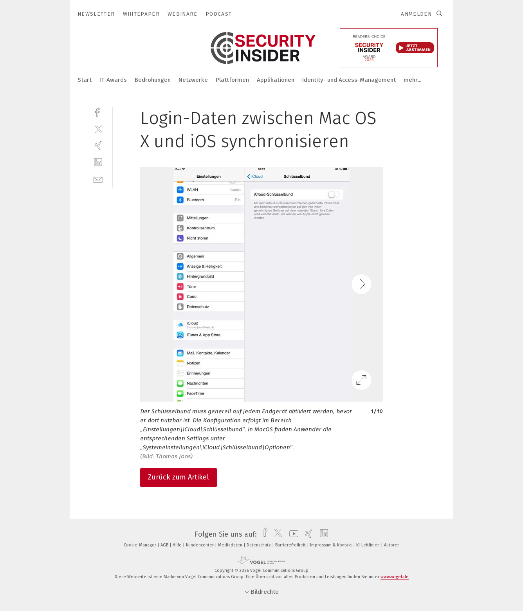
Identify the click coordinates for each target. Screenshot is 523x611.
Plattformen (232, 79)
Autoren (392, 545)
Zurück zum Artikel (178, 477)
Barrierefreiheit (291, 545)
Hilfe (178, 545)
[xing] (98, 145)
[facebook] (98, 112)
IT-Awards (113, 79)
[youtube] (291, 534)
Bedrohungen (153, 79)
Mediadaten (230, 545)
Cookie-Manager (140, 545)
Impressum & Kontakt (331, 545)
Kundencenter (200, 545)
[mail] (98, 179)
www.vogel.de (395, 576)
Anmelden (416, 14)
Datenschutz (259, 545)
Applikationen (275, 79)
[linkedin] (98, 162)
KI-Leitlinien (368, 545)
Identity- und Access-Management (349, 79)
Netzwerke (193, 79)
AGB (165, 545)
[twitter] (98, 128)
